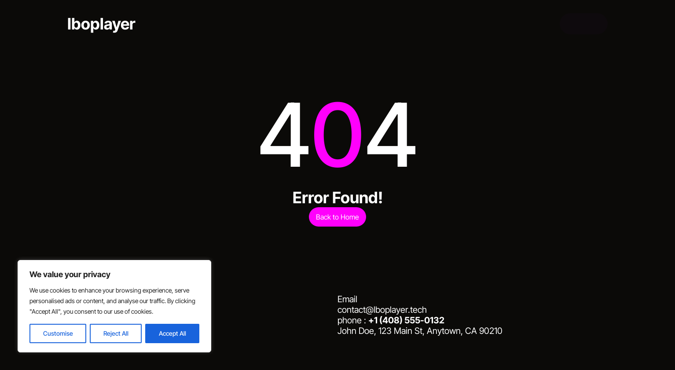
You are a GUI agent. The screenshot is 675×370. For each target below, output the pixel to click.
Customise (58, 333)
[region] (114, 306)
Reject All (115, 333)
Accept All (172, 333)
